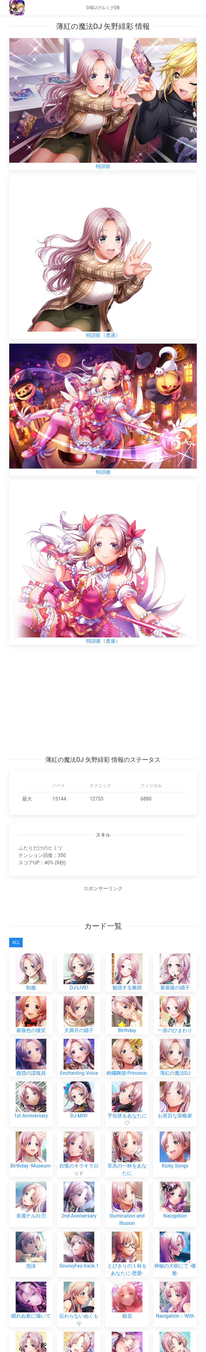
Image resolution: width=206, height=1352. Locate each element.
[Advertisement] (103, 700)
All (16, 942)
